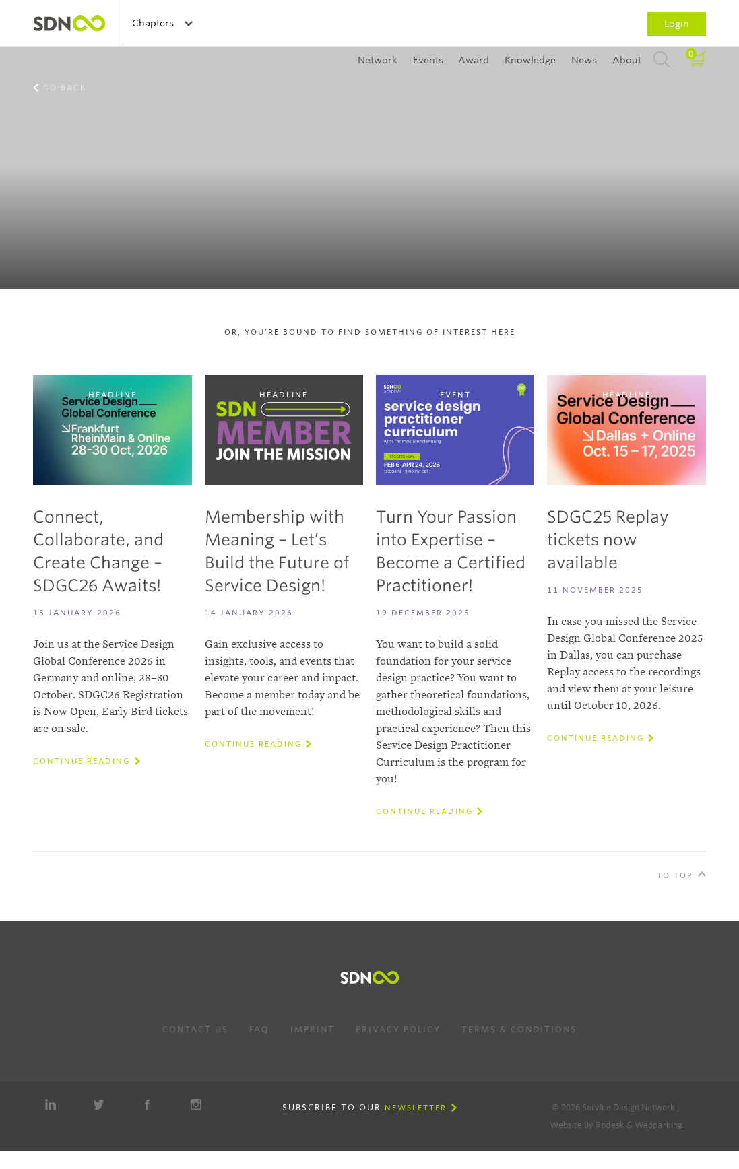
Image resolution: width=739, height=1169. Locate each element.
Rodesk (610, 1125)
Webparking (658, 1125)
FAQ (259, 1029)
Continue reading (81, 761)
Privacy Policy (398, 1029)
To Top (675, 875)
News (584, 60)
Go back (64, 87)
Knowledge (530, 60)
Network (377, 60)
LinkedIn (50, 1104)
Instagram (196, 1104)
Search (661, 60)
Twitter (99, 1104)
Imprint (312, 1029)
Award (473, 60)
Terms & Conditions (519, 1029)
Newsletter (416, 1107)
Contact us (195, 1029)
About (626, 60)
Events (428, 60)
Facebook (147, 1104)
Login (676, 23)
